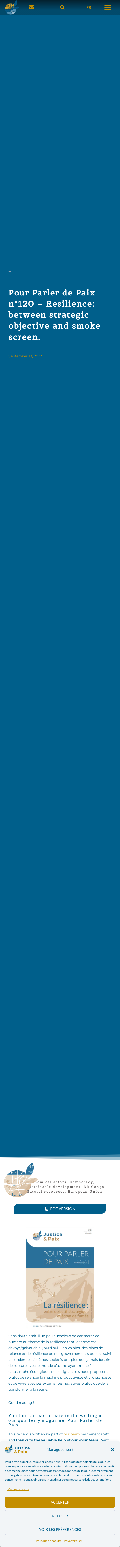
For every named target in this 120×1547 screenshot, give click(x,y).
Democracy (81, 1182)
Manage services (18, 1489)
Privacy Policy (73, 1541)
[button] (112, 1449)
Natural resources (46, 1191)
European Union (85, 1191)
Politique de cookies (48, 1541)
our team (72, 1434)
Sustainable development (54, 1187)
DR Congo (94, 1187)
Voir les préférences (60, 1529)
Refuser (60, 1516)
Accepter (60, 1502)
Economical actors (47, 1182)
